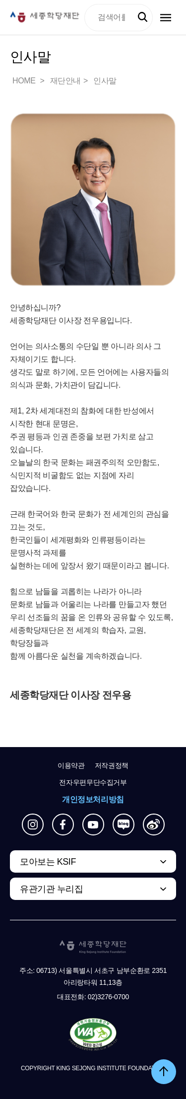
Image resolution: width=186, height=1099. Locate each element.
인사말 (105, 80)
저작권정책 (111, 765)
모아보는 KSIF (48, 862)
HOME (24, 80)
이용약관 (71, 765)
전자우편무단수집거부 (93, 782)
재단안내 (65, 80)
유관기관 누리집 (51, 889)
